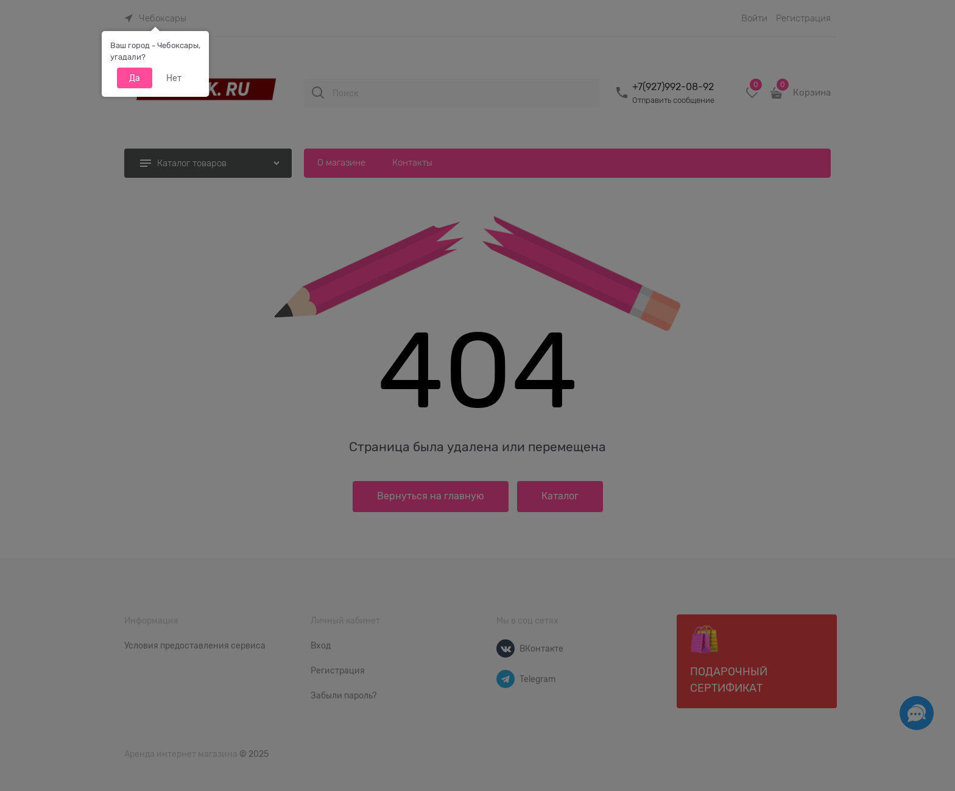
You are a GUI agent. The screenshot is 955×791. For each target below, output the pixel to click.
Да (134, 78)
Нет (173, 78)
